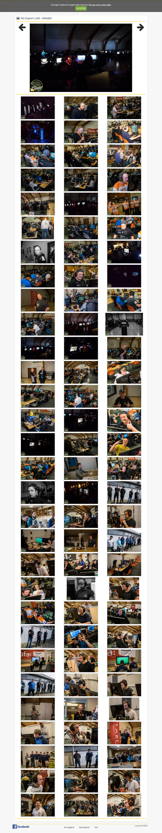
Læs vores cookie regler (101, 5)
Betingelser (84, 827)
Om (96, 827)
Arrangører (69, 827)
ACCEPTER (81, 8)
